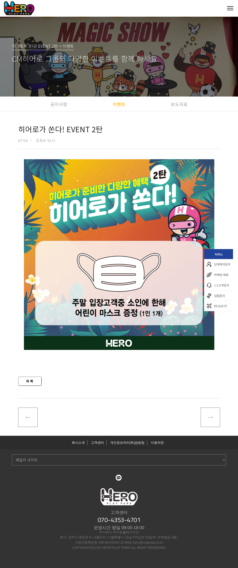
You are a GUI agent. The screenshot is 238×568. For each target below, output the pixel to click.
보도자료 (179, 104)
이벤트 (119, 104)
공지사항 (58, 104)
